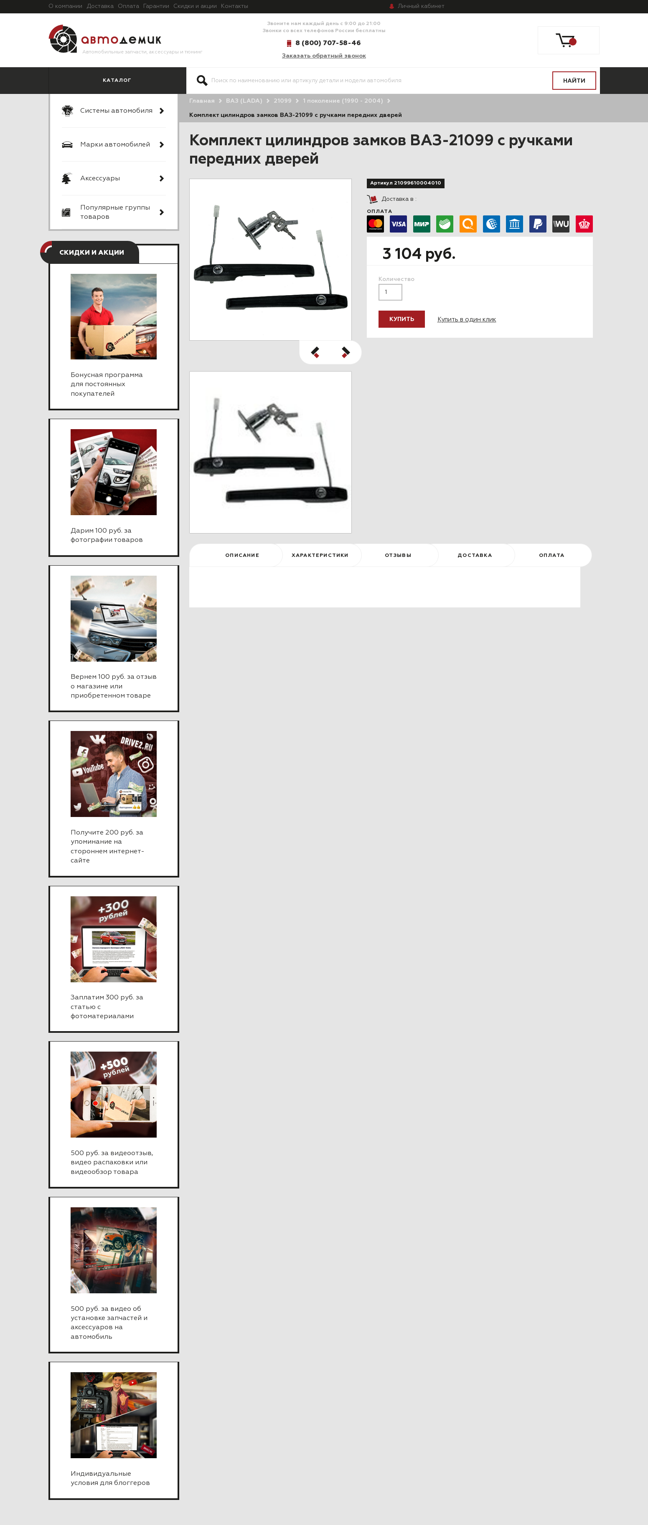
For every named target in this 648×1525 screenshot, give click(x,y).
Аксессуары (100, 178)
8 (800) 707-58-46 (328, 43)
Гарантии (156, 6)
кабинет (421, 6)
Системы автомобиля (116, 111)
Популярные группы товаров (115, 212)
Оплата (128, 6)
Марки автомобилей (115, 145)
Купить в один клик (466, 319)
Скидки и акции (195, 6)
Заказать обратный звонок (324, 56)
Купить (401, 319)
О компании (65, 6)
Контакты (234, 6)
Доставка (100, 6)
